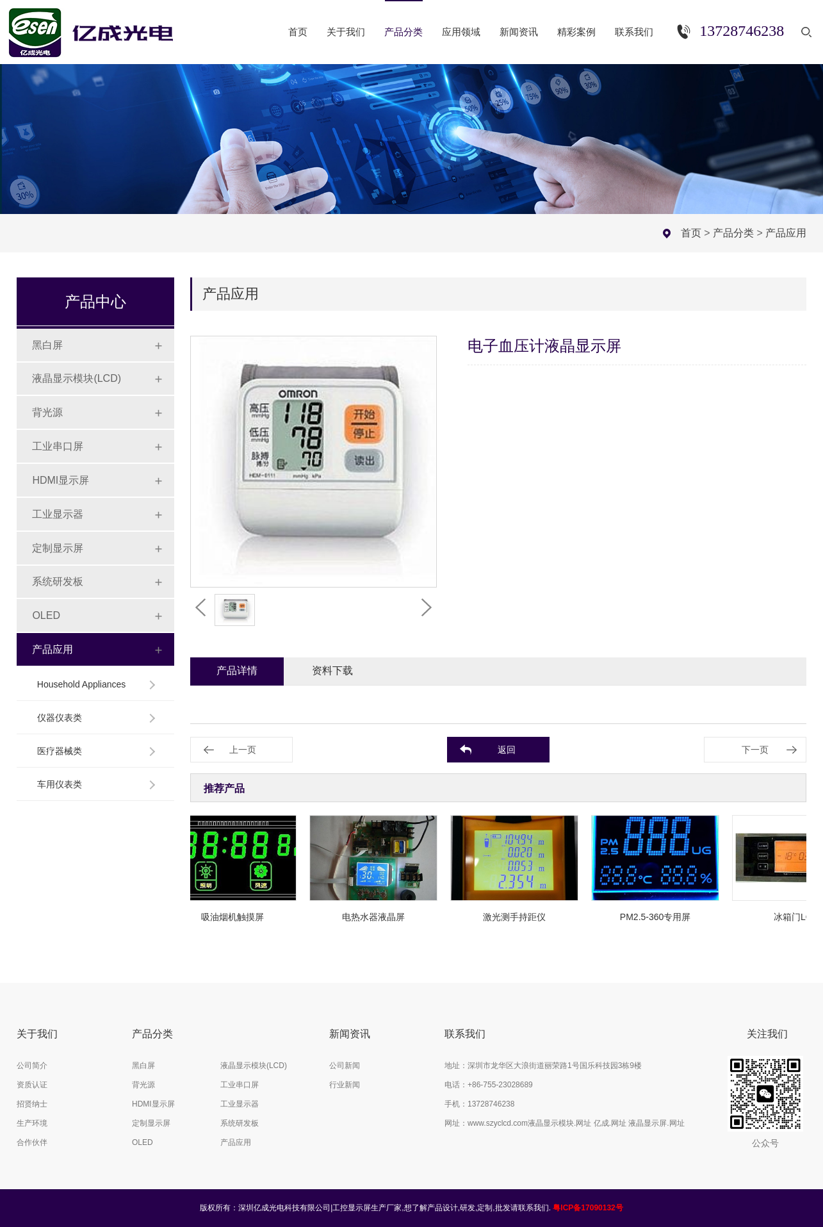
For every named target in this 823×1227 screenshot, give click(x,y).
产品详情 (236, 670)
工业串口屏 (57, 446)
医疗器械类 (59, 751)
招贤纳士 (32, 1103)
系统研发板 (57, 581)
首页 (691, 232)
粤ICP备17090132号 (588, 1207)
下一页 (755, 750)
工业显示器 (57, 514)
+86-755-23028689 (500, 1084)
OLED (46, 615)
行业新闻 (344, 1084)
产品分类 (733, 232)
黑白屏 (47, 345)
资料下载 (332, 670)
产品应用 (785, 232)
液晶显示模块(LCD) (76, 378)
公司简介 (32, 1065)
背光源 (47, 412)
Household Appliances (81, 684)
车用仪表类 (59, 784)
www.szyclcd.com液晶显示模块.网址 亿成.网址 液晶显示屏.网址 (576, 1123)
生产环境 (32, 1123)
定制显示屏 (57, 548)
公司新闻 (344, 1065)
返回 (507, 750)
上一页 (242, 750)
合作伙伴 (32, 1142)
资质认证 (32, 1084)
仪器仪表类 (59, 717)
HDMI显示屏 (60, 480)
